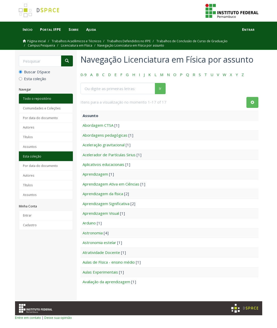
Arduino (89, 222)
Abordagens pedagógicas (105, 135)
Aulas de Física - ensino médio (109, 262)
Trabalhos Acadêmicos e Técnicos (76, 41)
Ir (160, 88)
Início (27, 29)
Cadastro (30, 225)
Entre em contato (28, 317)
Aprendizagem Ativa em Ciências (111, 184)
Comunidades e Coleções (42, 108)
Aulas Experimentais (100, 272)
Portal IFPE (50, 29)
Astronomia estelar (99, 242)
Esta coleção (32, 78)
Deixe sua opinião (58, 317)
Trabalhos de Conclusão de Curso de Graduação (192, 41)
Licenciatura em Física (76, 45)
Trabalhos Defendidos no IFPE (129, 41)
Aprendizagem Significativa (106, 203)
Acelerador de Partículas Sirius (109, 154)
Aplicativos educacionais (103, 164)
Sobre (73, 29)
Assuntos (30, 147)
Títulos (28, 137)
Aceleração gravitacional (104, 144)
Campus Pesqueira (41, 45)
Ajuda (91, 29)
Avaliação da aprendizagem (106, 281)
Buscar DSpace (34, 71)
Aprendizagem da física (103, 193)
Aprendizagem (95, 174)
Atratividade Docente (101, 252)
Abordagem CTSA (98, 125)
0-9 (84, 74)
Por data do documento (40, 118)
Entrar (27, 215)
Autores (28, 127)
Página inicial (36, 41)
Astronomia (93, 232)
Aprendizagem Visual (101, 213)
